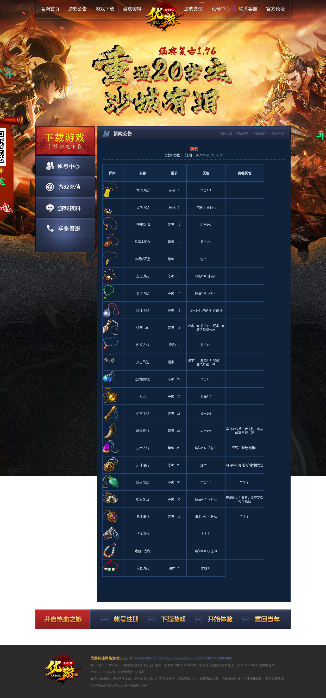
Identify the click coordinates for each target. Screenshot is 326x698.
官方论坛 (275, 8)
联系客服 (248, 8)
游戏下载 (105, 8)
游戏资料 (132, 8)
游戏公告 (77, 8)
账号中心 (220, 8)
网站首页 (242, 133)
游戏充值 (193, 8)
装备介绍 (278, 133)
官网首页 (50, 8)
